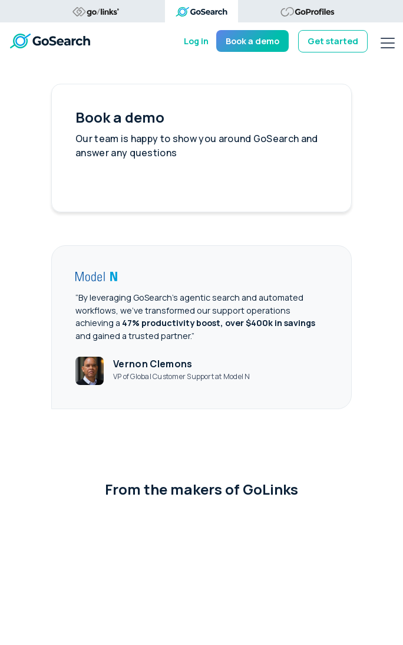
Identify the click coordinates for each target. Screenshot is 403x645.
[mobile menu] (387, 41)
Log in (196, 41)
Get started (333, 41)
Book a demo (252, 41)
